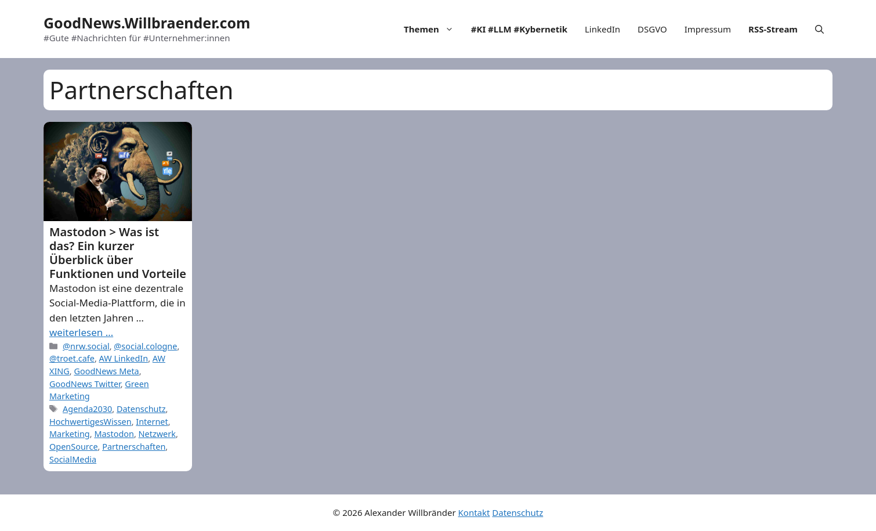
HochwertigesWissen (90, 421)
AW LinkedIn (124, 358)
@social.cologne (145, 346)
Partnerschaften (133, 446)
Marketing (69, 433)
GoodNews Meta (106, 371)
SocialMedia (72, 459)
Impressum (708, 29)
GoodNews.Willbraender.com (147, 22)
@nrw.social (86, 346)
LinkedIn (602, 29)
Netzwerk (157, 433)
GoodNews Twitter (85, 383)
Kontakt (474, 512)
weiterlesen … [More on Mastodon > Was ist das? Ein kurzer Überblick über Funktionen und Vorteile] (81, 332)
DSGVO (652, 29)
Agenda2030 (87, 408)
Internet (152, 421)
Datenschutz (141, 408)
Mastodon (114, 433)
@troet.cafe (72, 358)
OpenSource (73, 446)
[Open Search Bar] (819, 29)
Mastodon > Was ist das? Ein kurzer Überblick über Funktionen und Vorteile (117, 252)
